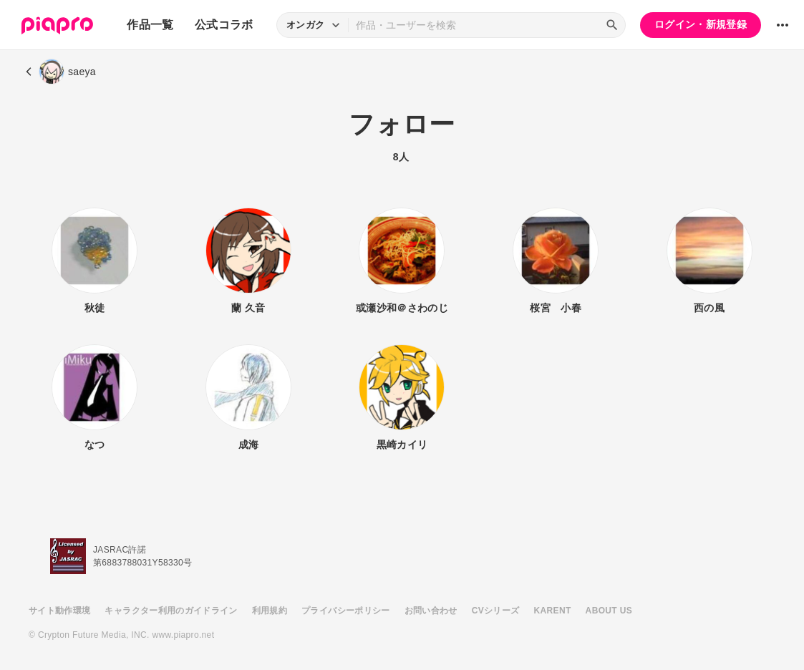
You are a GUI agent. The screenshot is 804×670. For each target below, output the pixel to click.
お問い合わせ (431, 611)
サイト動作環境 (59, 611)
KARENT (552, 611)
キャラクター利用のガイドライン (171, 611)
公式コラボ (224, 25)
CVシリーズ (496, 611)
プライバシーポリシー (345, 611)
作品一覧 (150, 25)
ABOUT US (609, 611)
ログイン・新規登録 (700, 24)
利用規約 (269, 611)
